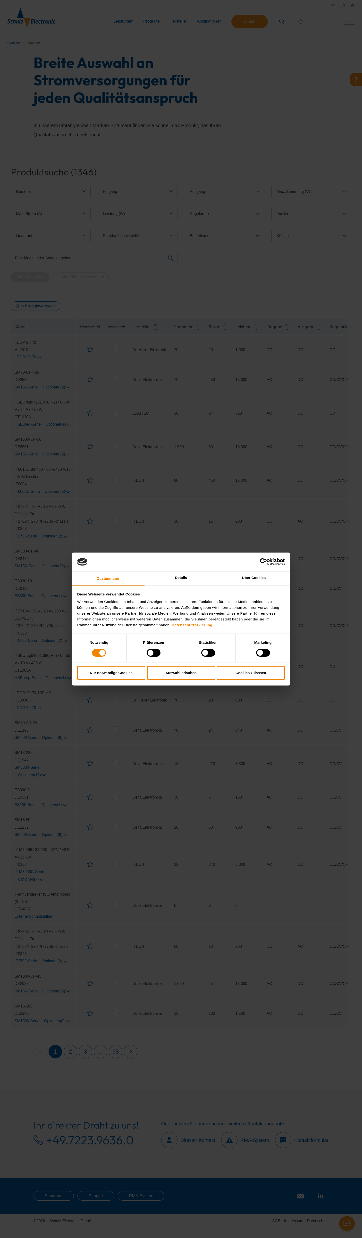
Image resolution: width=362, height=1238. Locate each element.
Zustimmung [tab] (108, 578)
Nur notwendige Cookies (111, 673)
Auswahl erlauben (180, 673)
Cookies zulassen (251, 673)
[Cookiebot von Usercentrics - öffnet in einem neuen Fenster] (263, 562)
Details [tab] (181, 578)
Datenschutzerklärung (192, 625)
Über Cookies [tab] (254, 578)
